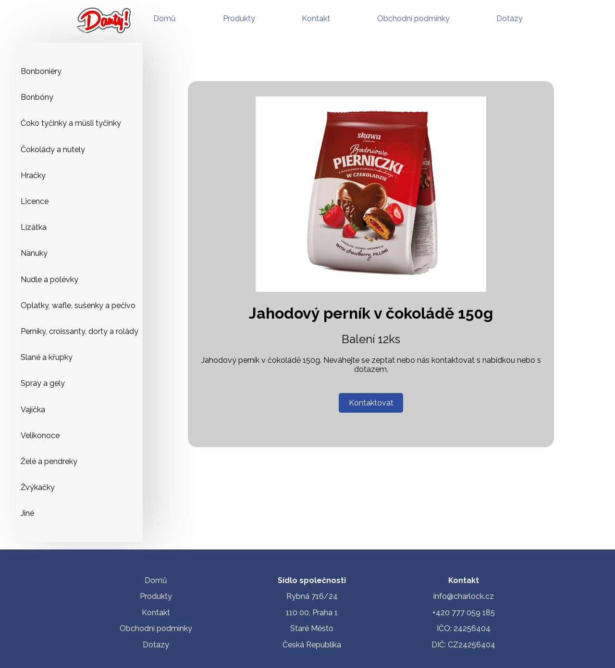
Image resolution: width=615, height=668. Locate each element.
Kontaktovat (371, 402)
